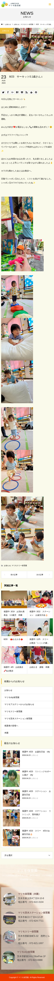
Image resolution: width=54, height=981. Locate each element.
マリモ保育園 (27, 871)
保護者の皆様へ (11, 726)
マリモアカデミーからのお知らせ (19, 704)
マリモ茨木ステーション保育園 (18, 718)
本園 (6, 733)
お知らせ (7, 566)
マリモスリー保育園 (19, 566)
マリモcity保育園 (11, 697)
